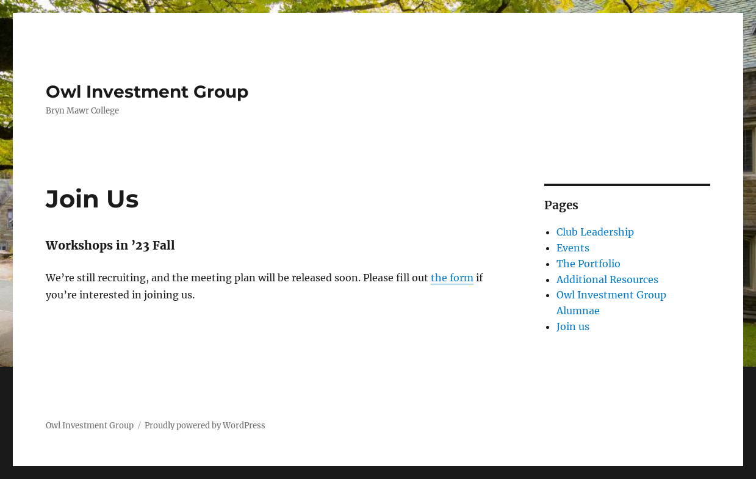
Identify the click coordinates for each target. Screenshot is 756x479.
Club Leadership (595, 232)
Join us (572, 326)
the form (452, 278)
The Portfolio (588, 264)
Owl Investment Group (147, 91)
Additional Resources (607, 279)
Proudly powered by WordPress (205, 425)
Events (572, 248)
